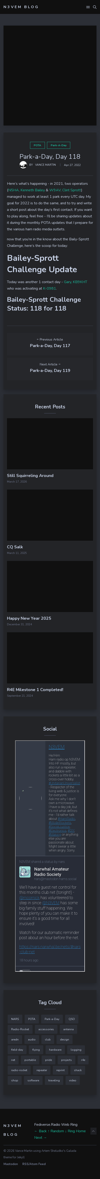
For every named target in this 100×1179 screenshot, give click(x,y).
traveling (54, 1080)
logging (76, 1050)
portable (30, 1060)
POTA (37, 145)
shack (78, 1070)
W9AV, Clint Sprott (65, 190)
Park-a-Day (59, 145)
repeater (42, 1070)
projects (66, 1060)
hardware (55, 1050)
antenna (68, 1029)
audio (32, 1039)
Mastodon (10, 1164)
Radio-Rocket (20, 1029)
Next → (40, 1137)
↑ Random (56, 1131)
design (64, 1039)
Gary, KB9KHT (75, 282)
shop (14, 1080)
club (48, 1039)
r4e (83, 1060)
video (72, 1080)
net (13, 1060)
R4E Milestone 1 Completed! (35, 689)
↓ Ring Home (75, 1131)
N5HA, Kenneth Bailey (26, 190)
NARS (15, 1019)
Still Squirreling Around (30, 475)
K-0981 (49, 288)
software (33, 1080)
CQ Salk (15, 547)
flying (36, 1050)
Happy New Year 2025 (29, 618)
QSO (72, 1019)
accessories (46, 1029)
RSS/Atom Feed (34, 1164)
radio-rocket (19, 1070)
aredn (15, 1039)
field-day (17, 1050)
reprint (60, 1070)
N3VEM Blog (21, 7)
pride (48, 1060)
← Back (40, 1131)
